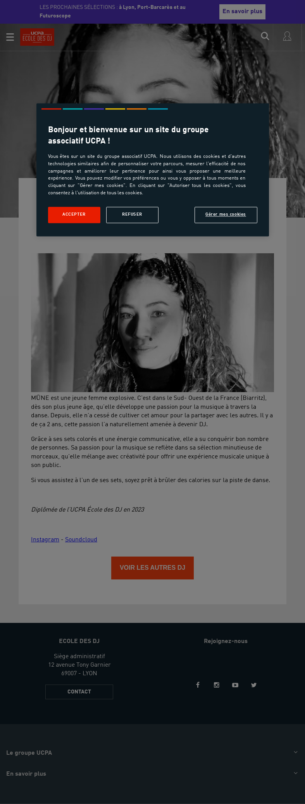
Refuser (132, 214)
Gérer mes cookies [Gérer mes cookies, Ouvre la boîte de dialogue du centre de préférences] (225, 214)
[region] (152, 169)
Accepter (74, 214)
